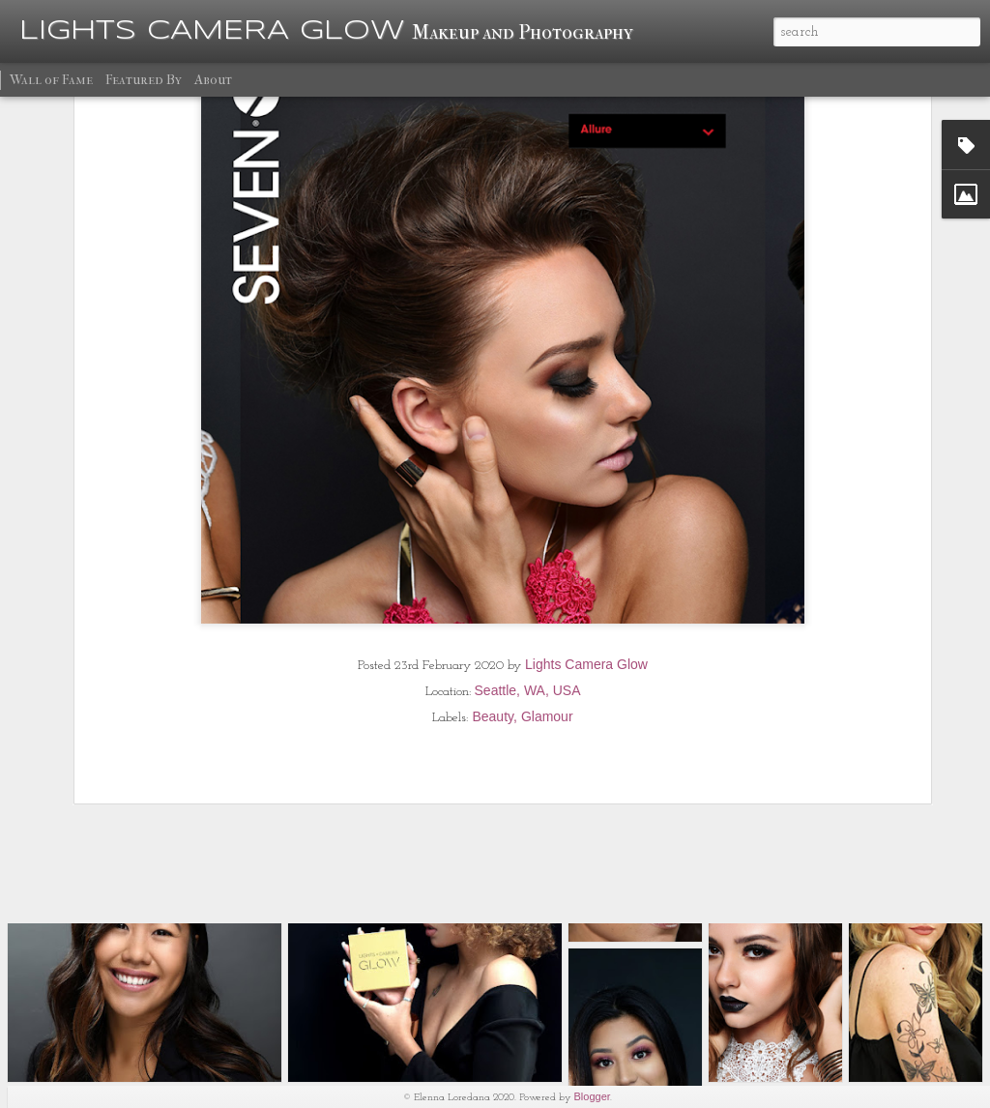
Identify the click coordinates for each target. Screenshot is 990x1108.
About (213, 80)
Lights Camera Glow (586, 552)
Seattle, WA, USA (528, 578)
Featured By (143, 80)
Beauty (492, 604)
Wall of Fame (51, 80)
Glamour (547, 604)
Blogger (592, 1096)
